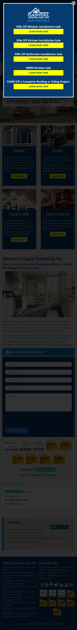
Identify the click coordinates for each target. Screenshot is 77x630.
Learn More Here (38, 31)
